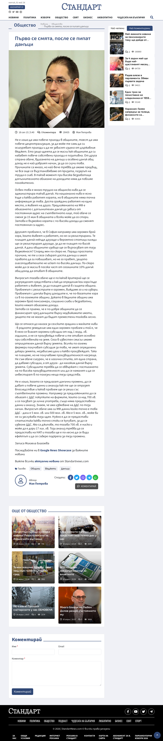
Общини (35, 468)
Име (15, 646)
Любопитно (105, 721)
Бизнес (118, 721)
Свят (128, 721)
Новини (44, 24)
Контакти (89, 735)
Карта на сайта (103, 737)
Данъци (65, 468)
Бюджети (50, 468)
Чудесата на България (83, 721)
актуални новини (47, 461)
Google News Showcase (55, 450)
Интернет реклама (55, 737)
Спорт (138, 721)
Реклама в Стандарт (71, 737)
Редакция (40, 735)
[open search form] (151, 17)
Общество (57, 24)
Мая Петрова (38, 483)
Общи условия (25, 737)
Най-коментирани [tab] (139, 28)
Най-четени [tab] (117, 28)
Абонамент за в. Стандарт (122, 737)
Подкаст (63, 721)
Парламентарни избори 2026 (143, 737)
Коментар (18, 658)
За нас (14, 737)
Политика (35, 721)
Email (61, 646)
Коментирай (86, 486)
